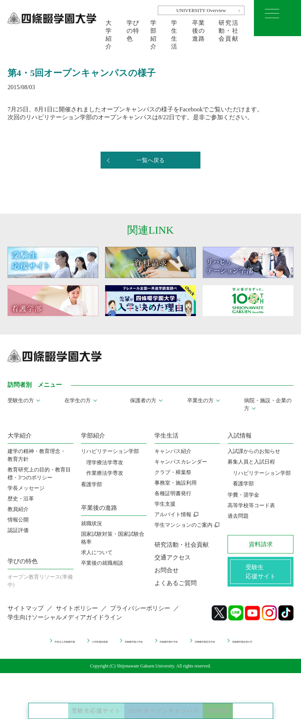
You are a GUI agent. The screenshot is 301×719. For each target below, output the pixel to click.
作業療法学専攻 (104, 473)
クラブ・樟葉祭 (172, 472)
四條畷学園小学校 (183, 645)
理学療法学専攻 (104, 462)
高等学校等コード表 (251, 505)
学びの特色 (133, 28)
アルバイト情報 (172, 514)
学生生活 (174, 28)
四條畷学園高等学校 (121, 652)
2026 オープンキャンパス (166, 704)
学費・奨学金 (243, 495)
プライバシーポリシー (140, 613)
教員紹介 (18, 509)
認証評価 (18, 530)
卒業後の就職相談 (102, 563)
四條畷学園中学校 (242, 645)
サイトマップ (26, 613)
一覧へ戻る (151, 160)
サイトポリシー (77, 613)
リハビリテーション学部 (110, 451)
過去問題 (238, 516)
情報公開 (18, 520)
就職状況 (91, 523)
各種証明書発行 (172, 493)
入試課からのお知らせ (254, 451)
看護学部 (91, 484)
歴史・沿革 (21, 499)
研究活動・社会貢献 (228, 28)
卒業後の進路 (198, 28)
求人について (97, 552)
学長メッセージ (26, 488)
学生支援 (165, 504)
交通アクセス (172, 557)
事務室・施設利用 (175, 483)
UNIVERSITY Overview (201, 10)
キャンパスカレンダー (180, 462)
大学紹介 (108, 28)
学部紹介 (153, 28)
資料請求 (245, 704)
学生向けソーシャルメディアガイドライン (65, 622)
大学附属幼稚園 (126, 645)
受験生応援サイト (71, 704)
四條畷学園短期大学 (185, 652)
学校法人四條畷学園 (67, 645)
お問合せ (166, 570)
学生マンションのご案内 (183, 525)
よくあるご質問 (175, 583)
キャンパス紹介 (172, 451)
